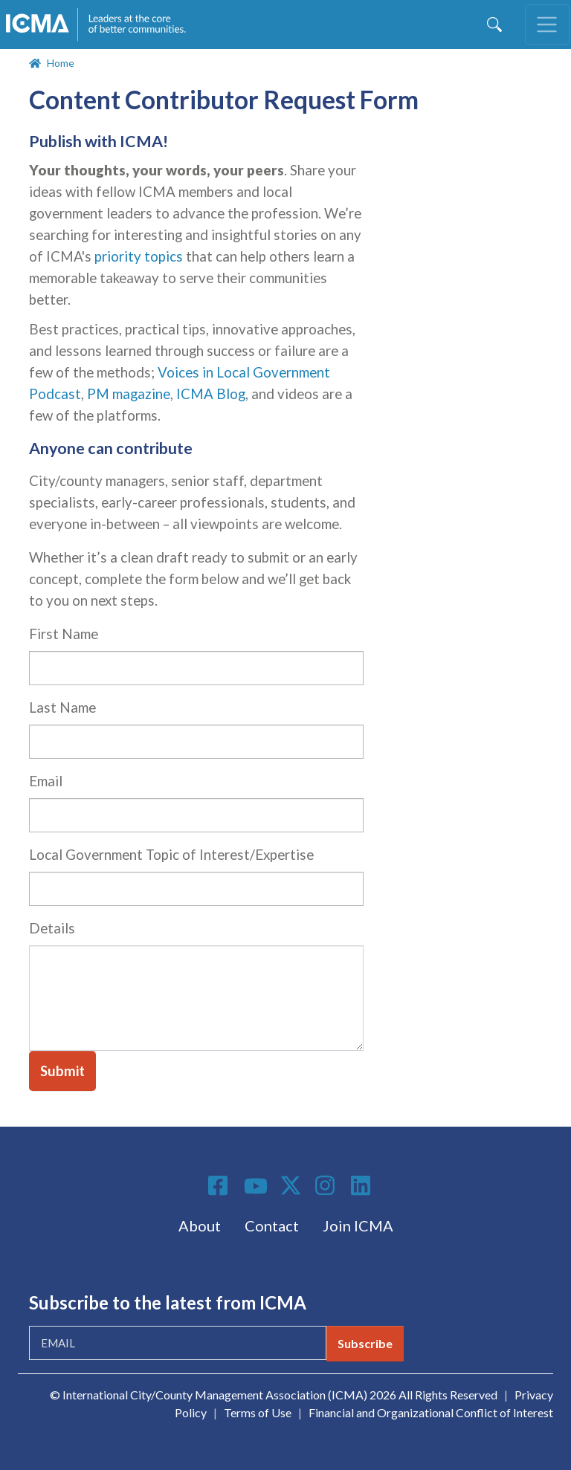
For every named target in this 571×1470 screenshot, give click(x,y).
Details (52, 928)
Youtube (256, 1187)
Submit (62, 1071)
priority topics (138, 256)
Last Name (62, 707)
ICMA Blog (210, 394)
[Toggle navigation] (547, 24)
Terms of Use (257, 1412)
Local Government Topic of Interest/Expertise (171, 854)
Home (60, 62)
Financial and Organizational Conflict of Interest (431, 1412)
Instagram (327, 1185)
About (199, 1225)
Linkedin (363, 1185)
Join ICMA (358, 1225)
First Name (63, 634)
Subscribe (365, 1343)
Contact (272, 1225)
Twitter (291, 1185)
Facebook (220, 1185)
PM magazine (128, 394)
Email (45, 781)
